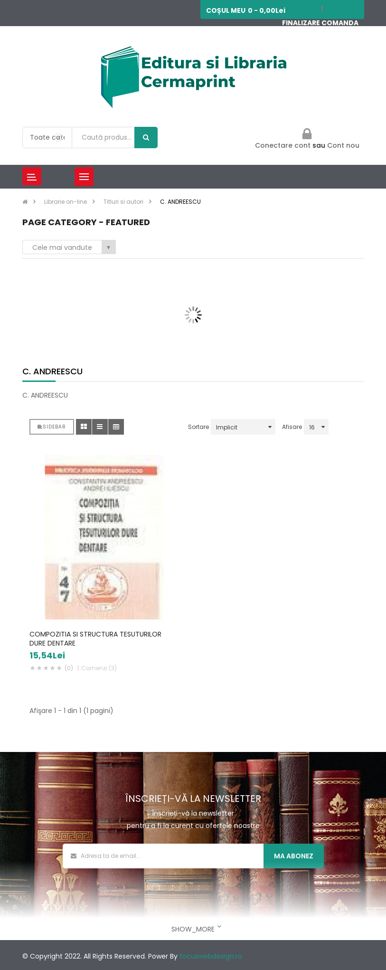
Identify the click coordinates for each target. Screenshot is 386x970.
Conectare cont (283, 145)
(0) (69, 668)
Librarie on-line (65, 202)
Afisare (292, 427)
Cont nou (343, 145)
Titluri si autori (123, 202)
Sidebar (52, 426)
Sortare (198, 427)
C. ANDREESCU (180, 202)
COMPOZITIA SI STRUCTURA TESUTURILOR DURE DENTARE (95, 638)
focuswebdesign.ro (210, 956)
